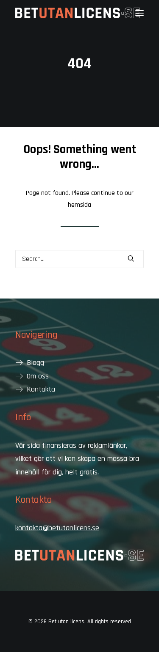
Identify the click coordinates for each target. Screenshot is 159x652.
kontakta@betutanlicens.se (57, 528)
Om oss (38, 376)
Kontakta (41, 389)
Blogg (35, 362)
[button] (139, 13)
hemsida (79, 204)
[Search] (79, 259)
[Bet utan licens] (77, 13)
